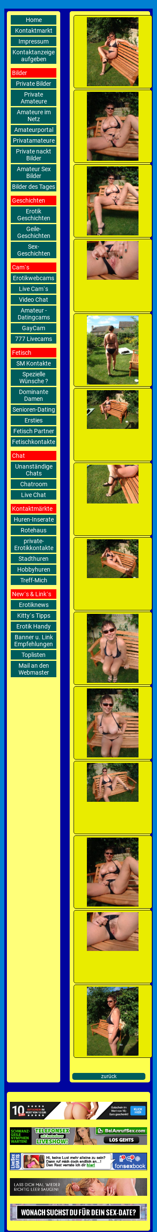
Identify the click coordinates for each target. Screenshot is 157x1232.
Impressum (33, 41)
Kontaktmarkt (33, 30)
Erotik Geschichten (33, 215)
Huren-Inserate (34, 519)
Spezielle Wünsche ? (33, 378)
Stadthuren (33, 558)
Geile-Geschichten (33, 232)
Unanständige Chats (33, 470)
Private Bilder (33, 83)
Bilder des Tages (33, 186)
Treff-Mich (33, 580)
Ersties (34, 420)
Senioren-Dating (33, 409)
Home (34, 19)
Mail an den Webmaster (33, 669)
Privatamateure (34, 140)
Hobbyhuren (33, 569)
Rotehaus (33, 530)
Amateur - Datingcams (34, 314)
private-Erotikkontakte (33, 544)
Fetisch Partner (33, 431)
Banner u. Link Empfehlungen (33, 640)
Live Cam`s (33, 288)
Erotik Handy (33, 626)
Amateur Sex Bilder (34, 172)
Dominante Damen (33, 395)
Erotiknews (34, 604)
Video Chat (33, 299)
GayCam (33, 328)
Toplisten (34, 654)
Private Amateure (34, 98)
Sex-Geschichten (33, 250)
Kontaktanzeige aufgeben (33, 56)
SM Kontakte (33, 363)
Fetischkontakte (33, 441)
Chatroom (33, 484)
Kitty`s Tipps (33, 615)
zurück (109, 1076)
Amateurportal (33, 129)
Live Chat (33, 494)
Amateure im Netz (34, 115)
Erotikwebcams (33, 278)
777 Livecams (33, 338)
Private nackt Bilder (33, 155)
